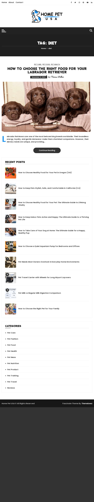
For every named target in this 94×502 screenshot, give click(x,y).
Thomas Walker (57, 77)
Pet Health (55, 64)
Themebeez (87, 403)
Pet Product (12, 369)
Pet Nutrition (13, 363)
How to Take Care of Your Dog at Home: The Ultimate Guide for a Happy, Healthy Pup (51, 231)
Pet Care (37, 64)
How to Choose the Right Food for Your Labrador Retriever (47, 70)
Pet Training (12, 375)
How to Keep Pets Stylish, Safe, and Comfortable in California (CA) (49, 188)
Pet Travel (12, 382)
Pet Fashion (12, 339)
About (11, 2)
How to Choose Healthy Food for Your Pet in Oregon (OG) (45, 172)
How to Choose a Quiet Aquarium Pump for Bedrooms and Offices (49, 246)
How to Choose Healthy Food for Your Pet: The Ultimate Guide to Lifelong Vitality (52, 203)
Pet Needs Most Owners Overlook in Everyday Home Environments (48, 262)
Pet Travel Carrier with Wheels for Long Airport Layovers (44, 277)
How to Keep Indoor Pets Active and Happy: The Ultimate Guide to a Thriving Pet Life (53, 218)
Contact (19, 2)
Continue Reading (47, 150)
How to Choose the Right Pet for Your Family (38, 308)
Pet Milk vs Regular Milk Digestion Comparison (39, 293)
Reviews (11, 388)
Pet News (11, 357)
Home (4, 2)
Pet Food (46, 64)
